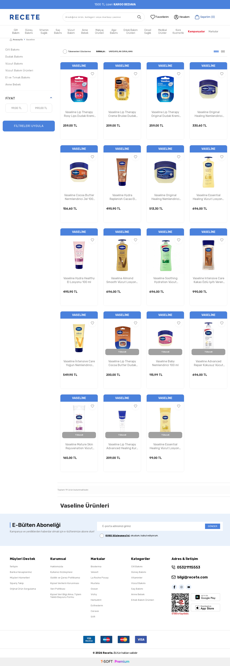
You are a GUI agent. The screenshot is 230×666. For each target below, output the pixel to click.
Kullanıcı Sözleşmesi (61, 572)
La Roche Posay (100, 577)
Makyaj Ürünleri (99, 32)
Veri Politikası (57, 588)
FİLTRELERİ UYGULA (29, 126)
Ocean (94, 588)
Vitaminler (136, 577)
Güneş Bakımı (29, 32)
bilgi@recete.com (192, 577)
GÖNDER (212, 526)
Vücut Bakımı (14, 63)
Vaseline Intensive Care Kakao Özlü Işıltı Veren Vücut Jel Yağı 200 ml (208, 280)
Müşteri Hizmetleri (20, 577)
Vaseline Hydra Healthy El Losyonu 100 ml (79, 280)
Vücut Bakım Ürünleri (19, 70)
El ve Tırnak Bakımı (17, 77)
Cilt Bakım (15, 32)
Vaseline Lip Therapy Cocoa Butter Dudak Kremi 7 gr (122, 363)
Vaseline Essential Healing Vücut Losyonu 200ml (165, 446)
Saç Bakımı (58, 32)
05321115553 (188, 567)
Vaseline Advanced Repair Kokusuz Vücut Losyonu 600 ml (208, 363)
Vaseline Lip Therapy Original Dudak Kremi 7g (165, 114)
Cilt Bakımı (12, 49)
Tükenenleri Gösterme (77, 51)
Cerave (95, 611)
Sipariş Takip (17, 583)
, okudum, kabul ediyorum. (129, 536)
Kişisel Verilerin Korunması (64, 583)
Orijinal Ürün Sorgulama (23, 588)
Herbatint (96, 600)
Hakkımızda (56, 566)
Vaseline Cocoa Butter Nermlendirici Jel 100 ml (79, 197)
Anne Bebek (84, 32)
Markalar (213, 31)
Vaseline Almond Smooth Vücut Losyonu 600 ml (122, 280)
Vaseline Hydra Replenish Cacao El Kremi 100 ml (122, 197)
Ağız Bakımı (114, 32)
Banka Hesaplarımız (21, 572)
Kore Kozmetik (178, 32)
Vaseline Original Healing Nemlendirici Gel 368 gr (165, 197)
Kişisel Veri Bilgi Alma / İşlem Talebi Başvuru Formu (65, 595)
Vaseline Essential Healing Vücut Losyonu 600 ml (208, 197)
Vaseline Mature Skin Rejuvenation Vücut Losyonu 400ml (79, 446)
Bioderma (96, 566)
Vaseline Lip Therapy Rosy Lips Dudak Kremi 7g (79, 114)
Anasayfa (16, 39)
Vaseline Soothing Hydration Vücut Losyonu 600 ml (165, 280)
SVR (93, 616)
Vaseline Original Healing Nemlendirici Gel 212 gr (208, 114)
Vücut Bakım (71, 32)
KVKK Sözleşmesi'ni (117, 535)
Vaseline (79, 65)
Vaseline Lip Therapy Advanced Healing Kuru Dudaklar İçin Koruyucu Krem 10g (122, 446)
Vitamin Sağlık (44, 32)
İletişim (14, 566)
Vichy (94, 594)
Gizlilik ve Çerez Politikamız (65, 577)
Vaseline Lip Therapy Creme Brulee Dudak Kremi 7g (122, 114)
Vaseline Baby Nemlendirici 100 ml (165, 363)
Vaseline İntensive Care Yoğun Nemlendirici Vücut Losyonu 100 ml (79, 363)
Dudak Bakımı (14, 56)
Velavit (94, 572)
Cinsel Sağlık (147, 32)
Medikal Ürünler (162, 32)
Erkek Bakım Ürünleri (131, 32)
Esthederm (97, 605)
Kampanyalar (196, 31)
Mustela (95, 583)
